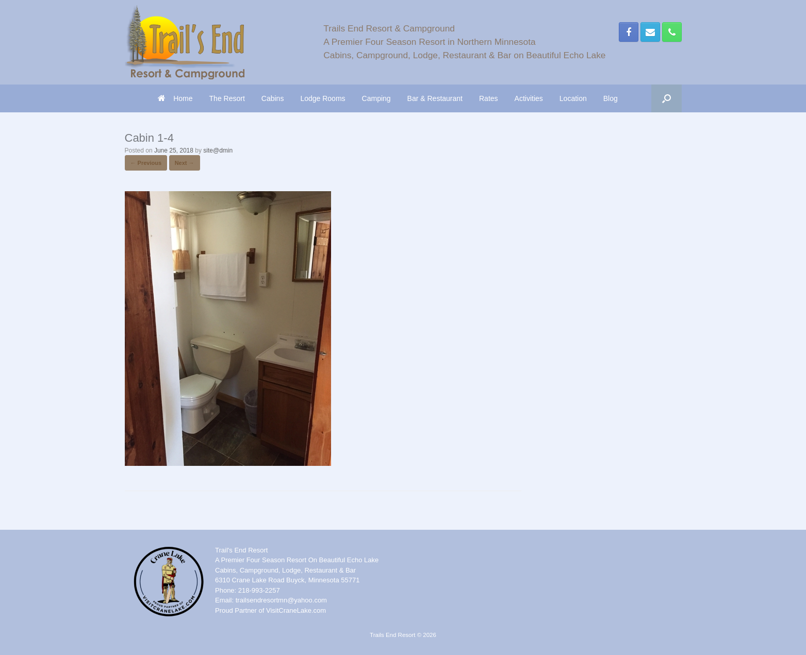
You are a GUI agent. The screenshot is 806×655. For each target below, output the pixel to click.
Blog (610, 98)
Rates (488, 98)
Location (573, 98)
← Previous (146, 163)
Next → (184, 163)
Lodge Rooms (322, 98)
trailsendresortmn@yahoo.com (281, 600)
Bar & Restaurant (435, 98)
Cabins (272, 98)
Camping (376, 98)
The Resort (227, 98)
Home (175, 98)
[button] (666, 98)
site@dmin (218, 150)
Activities (529, 98)
